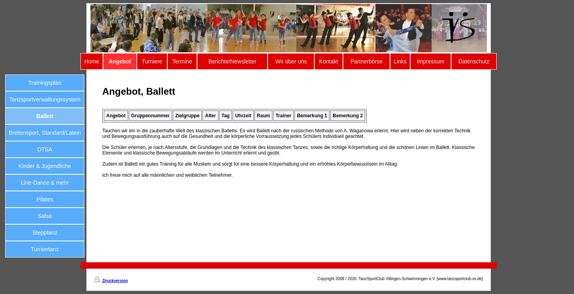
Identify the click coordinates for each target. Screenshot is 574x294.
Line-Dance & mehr (45, 182)
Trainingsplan (44, 83)
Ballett (45, 116)
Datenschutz (473, 61)
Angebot (120, 61)
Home (91, 61)
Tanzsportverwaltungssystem (44, 99)
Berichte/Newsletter (232, 61)
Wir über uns (291, 61)
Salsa (45, 216)
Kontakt (328, 61)
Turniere (152, 61)
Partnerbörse (366, 61)
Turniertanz (45, 249)
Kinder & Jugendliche (45, 166)
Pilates (44, 199)
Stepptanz (44, 232)
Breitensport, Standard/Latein (45, 133)
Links (400, 61)
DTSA (44, 149)
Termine (182, 61)
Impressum (430, 61)
